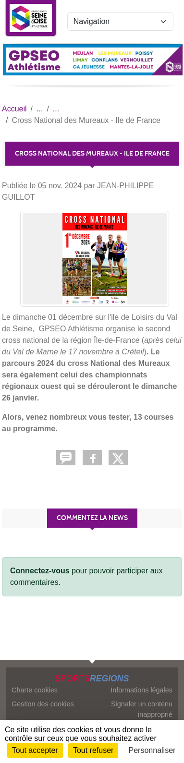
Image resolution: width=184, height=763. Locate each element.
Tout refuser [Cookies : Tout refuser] (93, 750)
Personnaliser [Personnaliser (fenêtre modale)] (152, 750)
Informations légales (141, 690)
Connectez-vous (40, 571)
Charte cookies (35, 690)
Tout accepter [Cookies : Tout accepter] (35, 750)
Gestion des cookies (43, 704)
